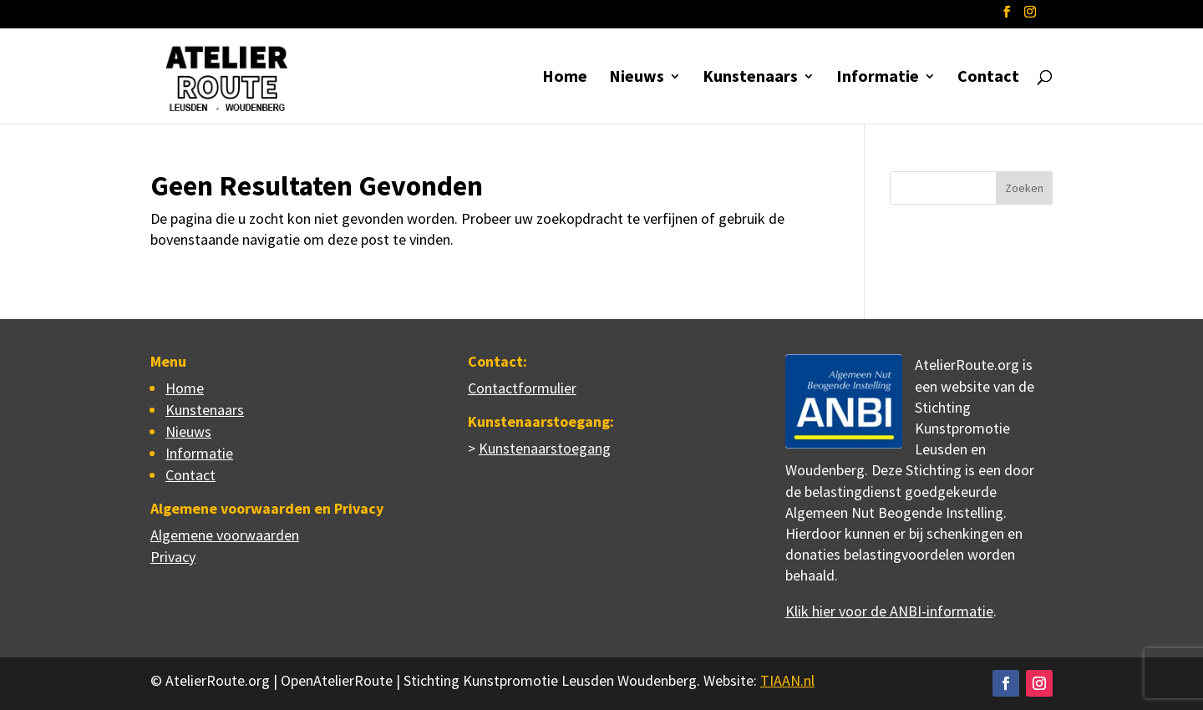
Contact (988, 78)
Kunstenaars (750, 78)
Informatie (877, 78)
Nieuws (636, 78)
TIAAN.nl (787, 680)
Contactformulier (522, 388)
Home (564, 78)
